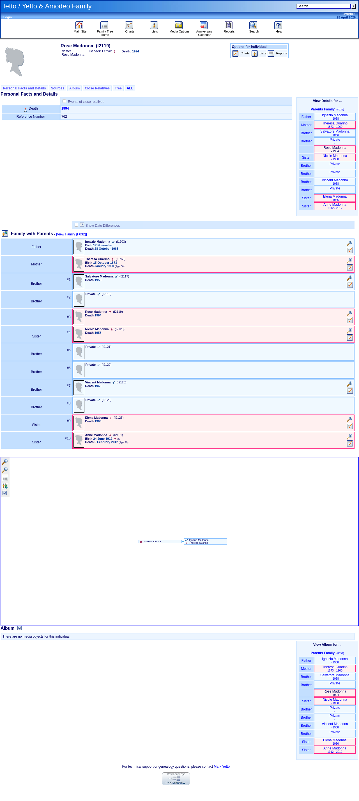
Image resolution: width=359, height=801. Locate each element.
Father (306, 117)
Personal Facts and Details (24, 88)
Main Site (80, 30)
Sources (57, 88)
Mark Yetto (222, 766)
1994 (65, 108)
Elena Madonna (335, 198)
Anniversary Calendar (204, 31)
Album (74, 88)
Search (254, 30)
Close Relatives (97, 88)
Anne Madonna (334, 206)
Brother (306, 133)
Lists (154, 30)
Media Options (180, 30)
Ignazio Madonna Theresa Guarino (196, 541)
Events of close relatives (86, 102)
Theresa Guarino (335, 124)
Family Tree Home (105, 31)
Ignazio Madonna (335, 116)
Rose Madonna (150, 541)
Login (7, 17)
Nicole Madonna (335, 157)
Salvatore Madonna (334, 132)
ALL (130, 88)
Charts (130, 30)
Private (335, 141)
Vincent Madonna (335, 181)
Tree (118, 88)
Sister (306, 157)
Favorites (348, 13)
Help (279, 30)
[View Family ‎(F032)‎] (71, 234)
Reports (229, 30)
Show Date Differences (100, 226)
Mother (306, 125)
